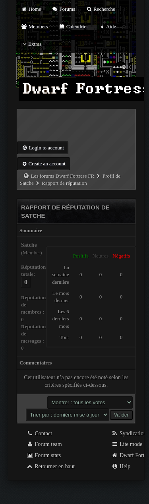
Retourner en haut (50, 466)
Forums (63, 9)
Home (31, 9)
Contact (39, 433)
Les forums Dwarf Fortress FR (63, 176)
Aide (107, 26)
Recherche (100, 9)
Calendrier (73, 26)
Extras (31, 44)
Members (34, 26)
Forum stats (43, 455)
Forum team (44, 444)
